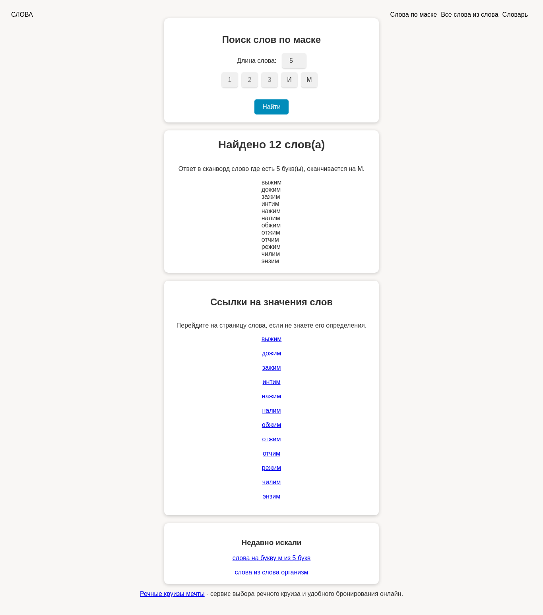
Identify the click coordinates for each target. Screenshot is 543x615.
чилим (271, 482)
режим (271, 467)
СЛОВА (22, 14)
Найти (271, 106)
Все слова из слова (469, 14)
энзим (271, 496)
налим (271, 410)
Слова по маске (413, 14)
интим (271, 381)
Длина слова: (256, 60)
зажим (271, 367)
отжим (271, 439)
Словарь (515, 14)
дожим (271, 353)
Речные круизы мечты (172, 593)
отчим (271, 453)
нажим (271, 396)
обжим (271, 424)
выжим (272, 339)
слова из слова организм (271, 572)
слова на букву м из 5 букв (271, 558)
